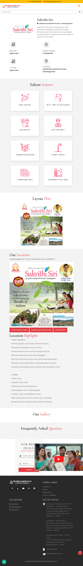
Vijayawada (14, 510)
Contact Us (46, 487)
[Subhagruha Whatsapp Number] (4, 562)
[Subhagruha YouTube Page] (23, 488)
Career (45, 489)
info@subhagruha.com (52, 1)
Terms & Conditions (49, 495)
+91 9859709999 (34, 1)
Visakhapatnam (15, 507)
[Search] (80, 11)
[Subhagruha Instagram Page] (29, 488)
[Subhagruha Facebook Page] (12, 488)
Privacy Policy (47, 492)
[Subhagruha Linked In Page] (34, 488)
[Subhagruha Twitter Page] (18, 488)
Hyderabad (13, 504)
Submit (29, 470)
